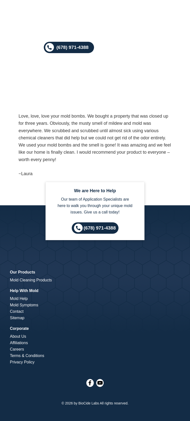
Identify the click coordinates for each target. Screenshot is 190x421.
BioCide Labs (88, 403)
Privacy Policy (22, 362)
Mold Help (19, 298)
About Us (18, 336)
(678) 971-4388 (100, 227)
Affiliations (19, 343)
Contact (17, 311)
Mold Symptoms (24, 305)
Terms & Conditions (27, 356)
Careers (17, 349)
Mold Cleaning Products (31, 280)
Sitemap (17, 318)
